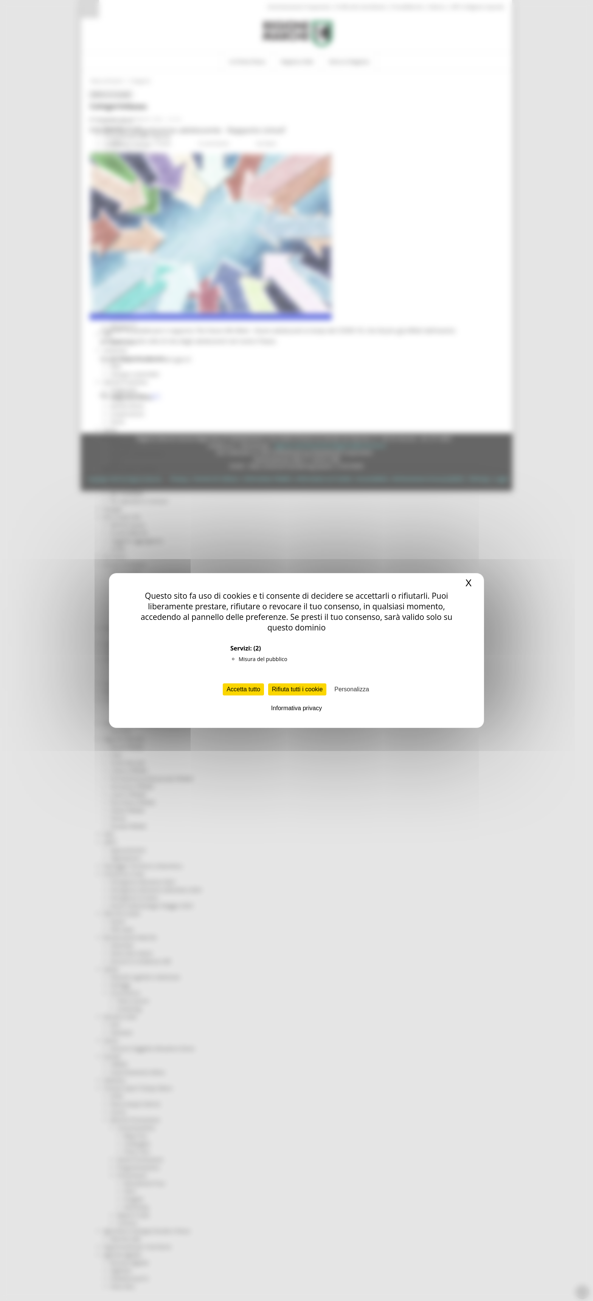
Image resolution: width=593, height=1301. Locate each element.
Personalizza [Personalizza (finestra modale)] (351, 689)
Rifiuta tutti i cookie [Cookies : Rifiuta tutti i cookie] (297, 689)
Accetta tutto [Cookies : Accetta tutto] (243, 689)
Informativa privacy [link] (296, 708)
